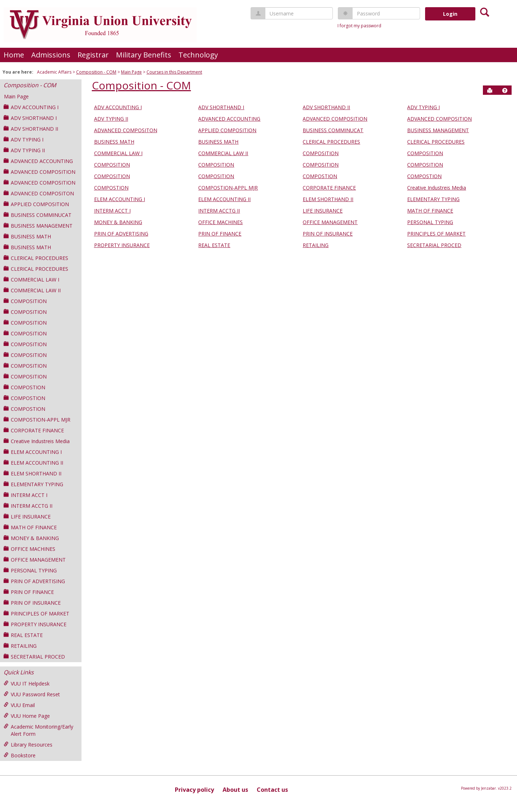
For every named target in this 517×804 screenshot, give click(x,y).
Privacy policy (194, 790)
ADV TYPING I (23, 139)
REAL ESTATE (23, 635)
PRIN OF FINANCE (29, 592)
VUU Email (19, 705)
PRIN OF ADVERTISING (34, 581)
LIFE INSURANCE (27, 516)
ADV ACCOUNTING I (31, 107)
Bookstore (20, 755)
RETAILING (20, 645)
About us (235, 790)
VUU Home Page (27, 715)
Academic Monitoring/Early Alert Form (38, 730)
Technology (198, 55)
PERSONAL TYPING (30, 570)
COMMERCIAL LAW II (32, 290)
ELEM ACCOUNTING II (33, 462)
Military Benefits (143, 55)
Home (14, 55)
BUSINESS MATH (27, 236)
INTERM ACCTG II (28, 505)
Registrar (93, 55)
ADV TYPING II (24, 150)
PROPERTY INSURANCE (35, 624)
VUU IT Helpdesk (27, 683)
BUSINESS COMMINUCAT (37, 215)
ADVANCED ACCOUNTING (38, 161)
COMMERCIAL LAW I (31, 279)
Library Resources (28, 744)
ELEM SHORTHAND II (32, 473)
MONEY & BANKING (31, 538)
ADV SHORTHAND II (31, 128)
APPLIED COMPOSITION (36, 204)
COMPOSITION (25, 301)
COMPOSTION (24, 387)
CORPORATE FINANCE (34, 430)
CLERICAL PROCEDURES (36, 258)
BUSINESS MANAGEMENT (38, 225)
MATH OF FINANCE (30, 527)
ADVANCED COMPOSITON (39, 193)
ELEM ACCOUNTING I (33, 452)
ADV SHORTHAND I (30, 118)
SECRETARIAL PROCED (34, 656)
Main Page (131, 72)
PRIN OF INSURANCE (32, 602)
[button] (505, 90)
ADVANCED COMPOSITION (39, 171)
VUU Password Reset (32, 694)
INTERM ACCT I (25, 495)
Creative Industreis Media (37, 441)
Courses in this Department (174, 72)
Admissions (50, 55)
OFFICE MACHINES (29, 548)
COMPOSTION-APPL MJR (37, 419)
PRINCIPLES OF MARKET (36, 613)
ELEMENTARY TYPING (33, 484)
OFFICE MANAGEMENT (35, 559)
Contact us (272, 790)
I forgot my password (359, 26)
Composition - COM (96, 72)
